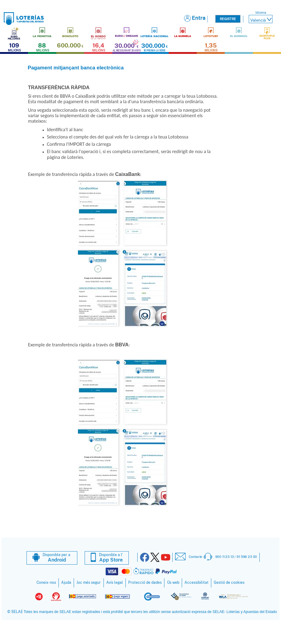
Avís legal (114, 582)
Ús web (173, 582)
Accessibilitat (196, 582)
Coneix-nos (46, 582)
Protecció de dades (145, 582)
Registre (228, 19)
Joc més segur (88, 582)
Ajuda (66, 582)
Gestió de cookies (229, 582)
